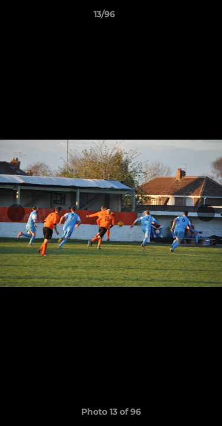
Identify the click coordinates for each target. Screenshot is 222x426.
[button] (179, 17)
